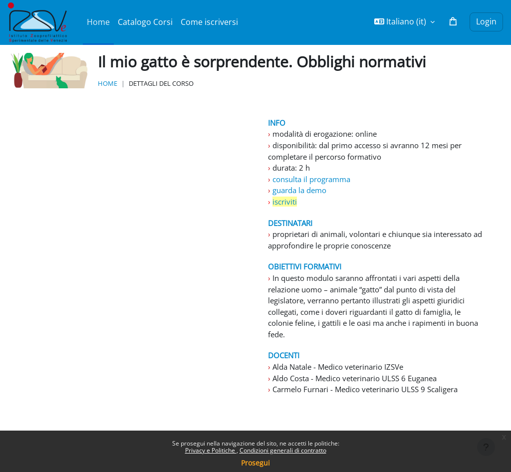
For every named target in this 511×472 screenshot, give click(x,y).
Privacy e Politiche (211, 450)
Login (486, 21)
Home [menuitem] (98, 21)
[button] (404, 21)
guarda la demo (302, 193)
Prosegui (255, 463)
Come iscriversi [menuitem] (209, 21)
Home (107, 83)
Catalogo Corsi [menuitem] (145, 21)
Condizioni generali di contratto (283, 450)
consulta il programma (315, 181)
